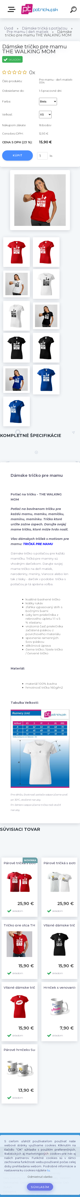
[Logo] (39, 9)
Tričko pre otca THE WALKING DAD (33, 925)
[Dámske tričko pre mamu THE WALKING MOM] (40, 171)
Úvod (8, 28)
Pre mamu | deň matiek (27, 32)
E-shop (12, 9)
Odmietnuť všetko (40, 1176)
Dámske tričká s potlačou (44, 28)
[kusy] (42, 156)
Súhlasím (40, 1187)
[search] (74, 10)
